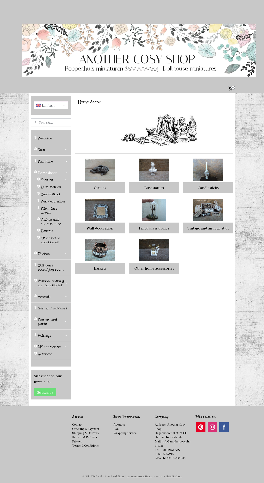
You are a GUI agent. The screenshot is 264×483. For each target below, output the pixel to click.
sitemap (121, 476)
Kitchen (53, 254)
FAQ (116, 429)
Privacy (77, 441)
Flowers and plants (53, 321)
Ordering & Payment (85, 429)
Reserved (45, 354)
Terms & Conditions (85, 445)
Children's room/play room (51, 267)
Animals (53, 296)
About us (119, 424)
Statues (100, 187)
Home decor (53, 173)
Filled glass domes (154, 228)
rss (128, 476)
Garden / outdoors (52, 308)
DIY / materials (53, 347)
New (53, 149)
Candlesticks (208, 187)
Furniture (53, 161)
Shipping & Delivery (85, 433)
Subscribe (45, 392)
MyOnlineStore (174, 476)
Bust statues (154, 187)
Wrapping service (125, 433)
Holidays (53, 335)
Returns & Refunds (84, 437)
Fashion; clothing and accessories (53, 283)
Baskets (100, 268)
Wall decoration (100, 228)
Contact (77, 424)
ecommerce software (141, 476)
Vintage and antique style (208, 228)
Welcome (45, 138)
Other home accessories (154, 268)
